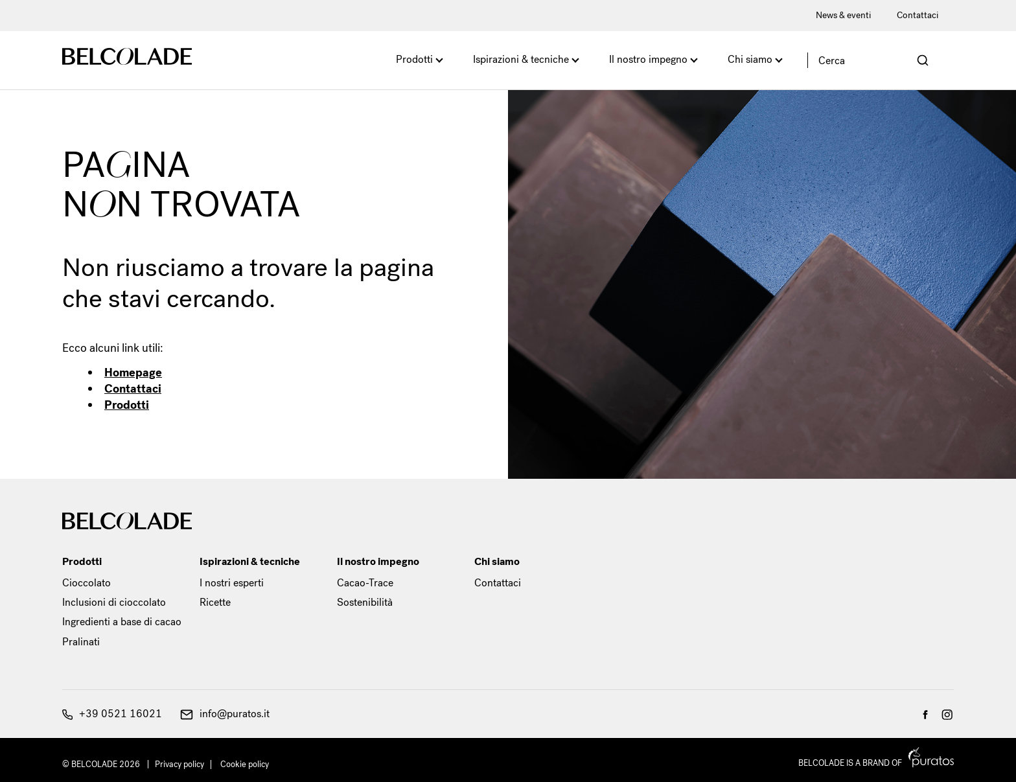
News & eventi (843, 15)
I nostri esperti (232, 583)
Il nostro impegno (648, 59)
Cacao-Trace (365, 583)
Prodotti (414, 59)
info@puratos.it (225, 713)
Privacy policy (179, 764)
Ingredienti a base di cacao (121, 621)
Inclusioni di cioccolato (114, 602)
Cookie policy (244, 764)
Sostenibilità (365, 602)
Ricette (215, 602)
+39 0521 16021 (112, 713)
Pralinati (81, 642)
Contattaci (917, 15)
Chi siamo (750, 59)
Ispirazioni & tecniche (521, 59)
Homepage (133, 372)
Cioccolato (86, 583)
